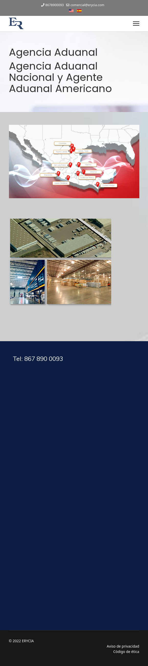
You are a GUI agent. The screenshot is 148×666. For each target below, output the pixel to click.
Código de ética (126, 651)
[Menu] (136, 23)
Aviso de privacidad (123, 646)
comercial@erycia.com (87, 5)
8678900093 (54, 5)
